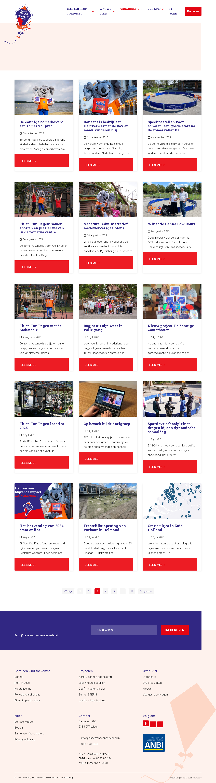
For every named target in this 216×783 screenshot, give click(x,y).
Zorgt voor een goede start (95, 676)
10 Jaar (173, 11)
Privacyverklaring (25, 739)
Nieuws (147, 688)
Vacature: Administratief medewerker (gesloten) (106, 226)
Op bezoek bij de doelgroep (107, 424)
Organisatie (131, 8)
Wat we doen (107, 11)
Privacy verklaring (65, 777)
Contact (156, 8)
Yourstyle (196, 777)
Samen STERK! (88, 694)
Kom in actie (22, 682)
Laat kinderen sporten (92, 682)
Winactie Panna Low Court (171, 224)
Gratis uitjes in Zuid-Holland (166, 528)
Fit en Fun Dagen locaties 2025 (42, 426)
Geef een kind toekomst (80, 11)
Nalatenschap (23, 688)
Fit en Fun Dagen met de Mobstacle (41, 328)
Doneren (193, 11)
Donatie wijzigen (24, 721)
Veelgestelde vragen (155, 694)
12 (132, 591)
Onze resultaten (152, 682)
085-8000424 (89, 744)
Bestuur (19, 727)
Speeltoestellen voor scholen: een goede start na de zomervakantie (171, 126)
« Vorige (68, 591)
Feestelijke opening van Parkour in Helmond (105, 528)
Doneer (19, 676)
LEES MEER (28, 161)
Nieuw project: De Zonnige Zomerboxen (171, 328)
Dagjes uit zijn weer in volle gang (103, 328)
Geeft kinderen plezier (92, 688)
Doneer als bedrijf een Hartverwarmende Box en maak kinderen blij (106, 126)
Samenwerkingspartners (29, 733)
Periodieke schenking (27, 694)
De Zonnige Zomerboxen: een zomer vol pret (41, 124)
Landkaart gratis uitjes (92, 700)
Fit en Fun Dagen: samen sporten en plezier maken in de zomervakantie (42, 228)
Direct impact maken (27, 700)
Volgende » (146, 591)
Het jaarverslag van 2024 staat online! (42, 528)
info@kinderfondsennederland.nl (100, 738)
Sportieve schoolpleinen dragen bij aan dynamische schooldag (172, 428)
